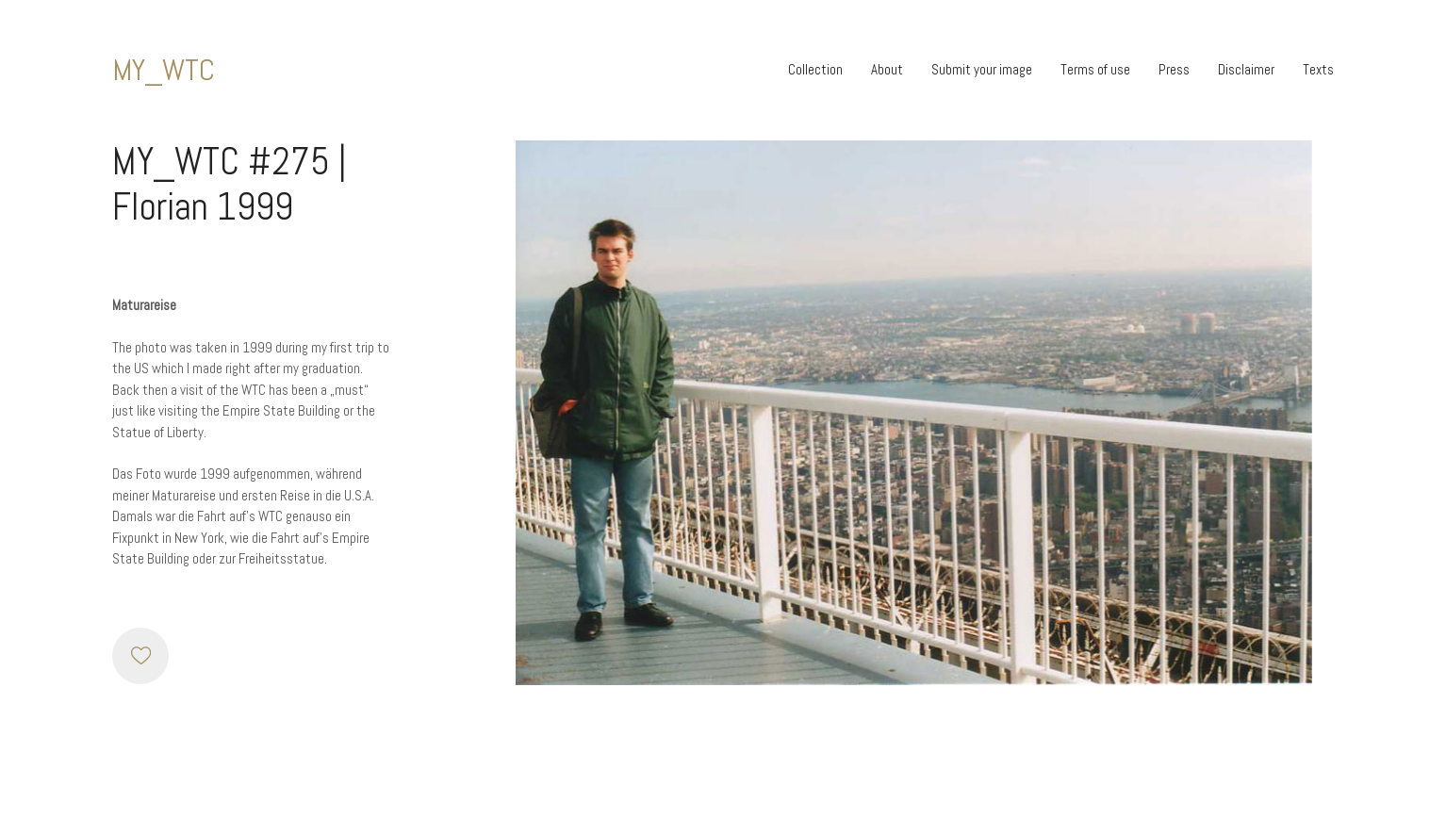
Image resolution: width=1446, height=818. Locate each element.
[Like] (140, 656)
